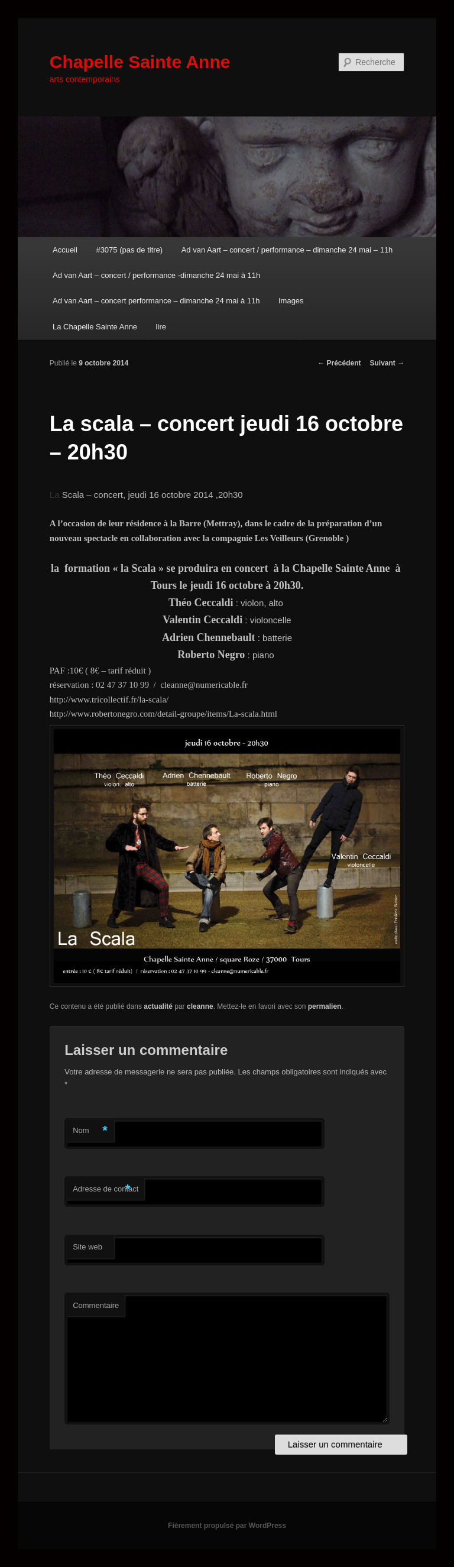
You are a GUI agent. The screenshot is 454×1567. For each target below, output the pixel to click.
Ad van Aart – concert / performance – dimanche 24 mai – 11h (287, 249)
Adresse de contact (105, 1189)
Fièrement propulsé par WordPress (227, 1525)
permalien (325, 1006)
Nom (90, 1130)
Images (291, 300)
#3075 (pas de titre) (129, 249)
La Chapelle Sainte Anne (95, 326)
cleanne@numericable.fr (203, 684)
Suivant (387, 363)
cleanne (200, 1006)
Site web (87, 1246)
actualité (158, 1006)
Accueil (65, 249)
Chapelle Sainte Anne (140, 62)
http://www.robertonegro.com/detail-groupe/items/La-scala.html (163, 713)
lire (161, 326)
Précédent (339, 363)
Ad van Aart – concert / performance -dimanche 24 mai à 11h (156, 275)
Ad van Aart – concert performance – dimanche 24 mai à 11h (156, 300)
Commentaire (96, 1305)
